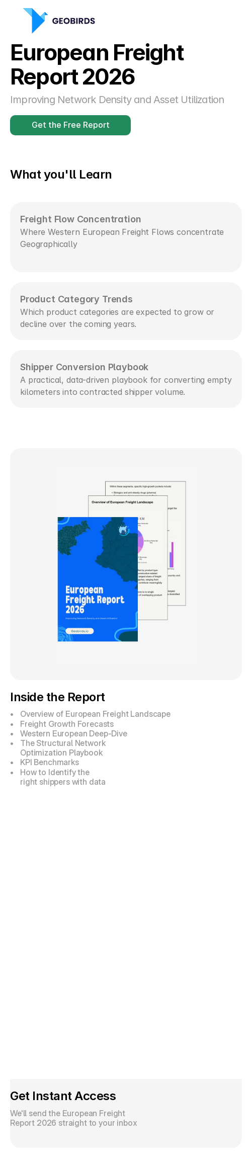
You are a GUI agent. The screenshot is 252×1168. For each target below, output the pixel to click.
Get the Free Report (71, 125)
